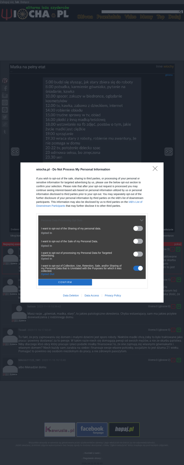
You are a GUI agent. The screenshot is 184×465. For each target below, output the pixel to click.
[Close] (156, 169)
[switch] (138, 228)
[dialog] (92, 232)
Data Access (92, 295)
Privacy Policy (113, 295)
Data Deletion (71, 295)
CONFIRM (65, 282)
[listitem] (92, 220)
